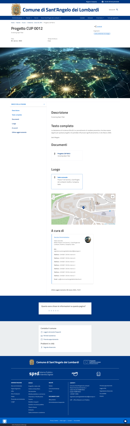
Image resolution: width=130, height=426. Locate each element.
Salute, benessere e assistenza (36, 412)
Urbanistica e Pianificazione (35, 397)
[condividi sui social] (98, 26)
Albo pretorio (52, 400)
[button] (110, 2)
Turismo (30, 399)
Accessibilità (103, 394)
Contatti (72, 383)
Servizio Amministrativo (61, 237)
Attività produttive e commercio (36, 394)
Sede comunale (62, 177)
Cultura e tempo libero (34, 389)
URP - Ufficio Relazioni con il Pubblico (80, 400)
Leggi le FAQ (103, 388)
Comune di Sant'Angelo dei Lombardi (61, 9)
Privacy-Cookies (54, 420)
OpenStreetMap (112, 223)
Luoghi (13, 402)
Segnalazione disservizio (106, 391)
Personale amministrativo (18, 399)
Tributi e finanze (32, 407)
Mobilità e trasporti (33, 402)
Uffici (12, 391)
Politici (13, 396)
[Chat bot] (125, 421)
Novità (18, 23)
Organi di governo (15, 389)
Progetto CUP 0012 (49, 23)
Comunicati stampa (54, 389)
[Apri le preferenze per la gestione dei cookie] (5, 421)
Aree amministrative (16, 386)
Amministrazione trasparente (56, 402)
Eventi (50, 391)
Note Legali (63, 420)
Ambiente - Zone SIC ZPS (34, 23)
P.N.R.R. (102, 396)
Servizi (30, 383)
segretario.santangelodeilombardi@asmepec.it (82, 397)
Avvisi (24, 23)
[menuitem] (82, 17)
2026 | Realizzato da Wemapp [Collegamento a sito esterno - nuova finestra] (19, 425)
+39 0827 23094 (74, 394)
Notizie (51, 386)
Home (12, 23)
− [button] (53, 198)
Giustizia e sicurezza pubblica (36, 405)
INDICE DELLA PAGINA (18, 104)
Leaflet (105, 223)
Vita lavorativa (32, 391)
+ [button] (53, 196)
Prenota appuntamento (106, 386)
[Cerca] (117, 9)
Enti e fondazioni (15, 394)
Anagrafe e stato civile (34, 386)
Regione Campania (91, 2)
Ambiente (31, 410)
